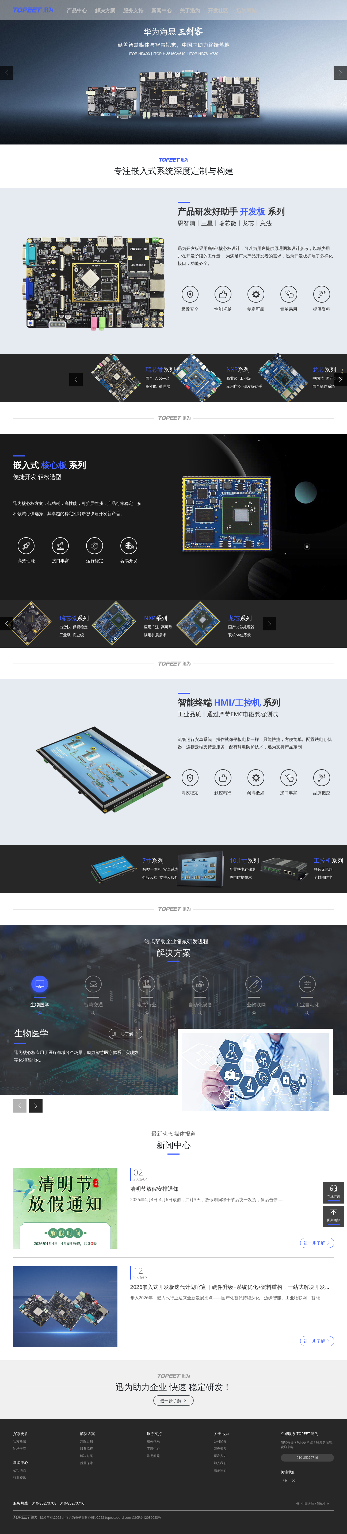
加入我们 (220, 1463)
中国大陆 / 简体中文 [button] (313, 1503)
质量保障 (86, 1463)
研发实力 (220, 1455)
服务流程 (86, 1448)
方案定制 (86, 1441)
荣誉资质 (220, 1448)
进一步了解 (125, 1034)
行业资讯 (19, 1477)
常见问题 (153, 1455)
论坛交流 (19, 1448)
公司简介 (220, 1441)
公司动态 (19, 1470)
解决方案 (86, 1455)
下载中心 (153, 1448)
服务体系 (153, 1441)
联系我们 (220, 1470)
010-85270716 (307, 1457)
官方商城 (19, 1441)
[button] (78, 12)
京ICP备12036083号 (146, 1517)
